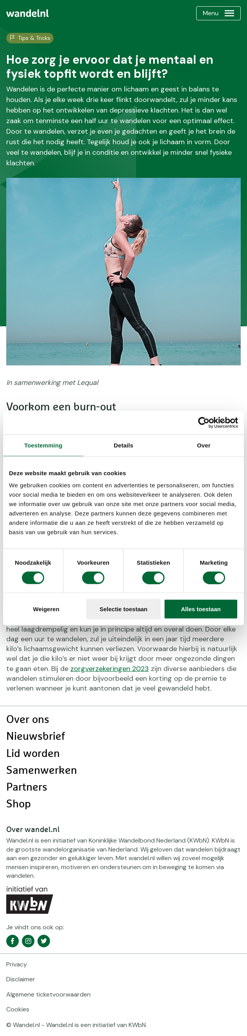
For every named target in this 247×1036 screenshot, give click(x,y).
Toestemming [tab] (43, 445)
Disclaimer (20, 979)
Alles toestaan (201, 609)
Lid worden (33, 753)
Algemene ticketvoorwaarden (48, 994)
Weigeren (46, 609)
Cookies (17, 1009)
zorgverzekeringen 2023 (109, 668)
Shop (18, 804)
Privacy (16, 964)
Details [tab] (123, 445)
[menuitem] (27, 13)
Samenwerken (41, 770)
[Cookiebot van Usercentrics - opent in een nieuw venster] (204, 422)
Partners (26, 787)
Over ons (27, 719)
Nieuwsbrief (35, 736)
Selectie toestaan (124, 609)
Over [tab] (204, 445)
